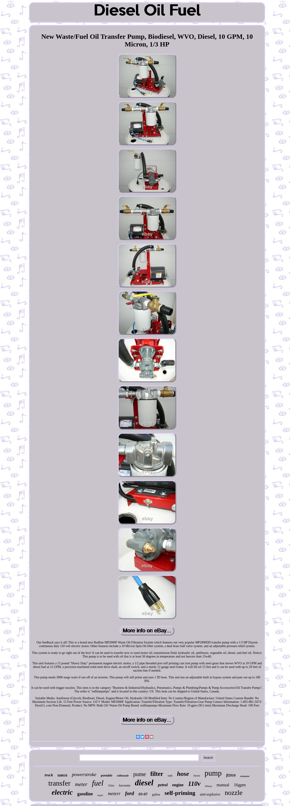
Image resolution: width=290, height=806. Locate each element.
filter (156, 773)
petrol (163, 785)
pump (213, 773)
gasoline (85, 793)
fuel (98, 783)
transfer (59, 783)
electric (62, 792)
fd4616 (62, 775)
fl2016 (231, 775)
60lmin (208, 786)
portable (106, 775)
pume (139, 774)
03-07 (143, 794)
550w (111, 785)
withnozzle (123, 775)
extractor (244, 776)
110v (194, 783)
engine (178, 785)
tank (170, 775)
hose (183, 773)
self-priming (179, 793)
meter (81, 784)
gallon (156, 794)
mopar (100, 795)
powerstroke (84, 774)
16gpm (240, 784)
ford (129, 793)
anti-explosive (210, 794)
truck (49, 775)
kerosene (124, 785)
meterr (114, 793)
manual (223, 784)
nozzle (233, 792)
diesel (144, 782)
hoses (196, 775)
